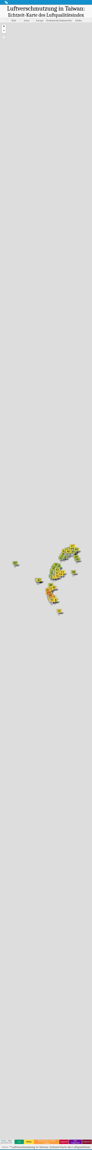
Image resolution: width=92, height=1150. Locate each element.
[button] (4, 26)
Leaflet (3, 1140)
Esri (10, 1142)
